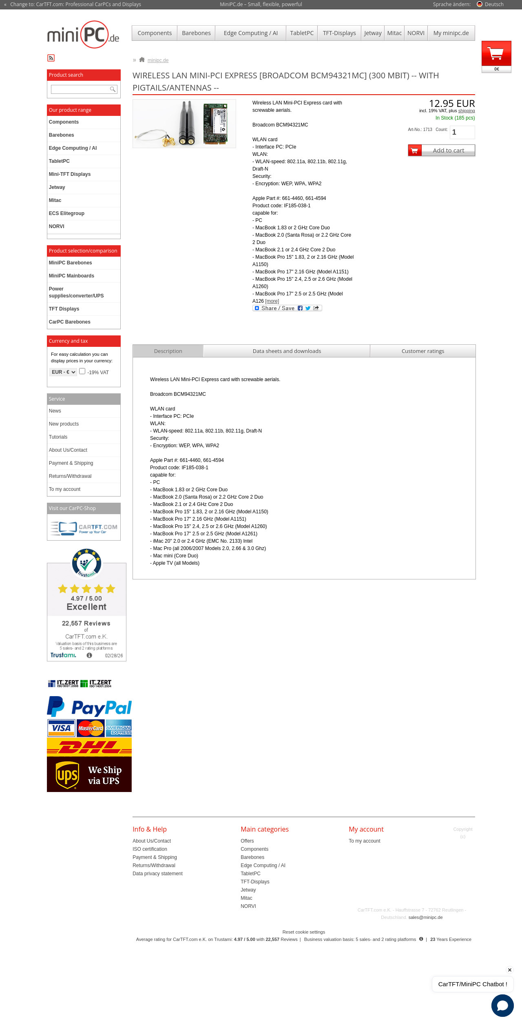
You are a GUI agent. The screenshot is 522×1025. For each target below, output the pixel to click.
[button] (502, 1005)
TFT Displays (64, 309)
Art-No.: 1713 (420, 129)
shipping (466, 110)
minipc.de (153, 58)
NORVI (416, 33)
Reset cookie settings (304, 932)
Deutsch (494, 4)
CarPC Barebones (70, 322)
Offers (247, 841)
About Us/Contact (68, 450)
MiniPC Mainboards (71, 276)
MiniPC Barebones (70, 263)
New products (64, 424)
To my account (64, 489)
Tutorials (58, 437)
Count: (441, 129)
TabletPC (302, 33)
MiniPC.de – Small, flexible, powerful (261, 4)
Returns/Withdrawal (70, 476)
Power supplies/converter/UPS (76, 292)
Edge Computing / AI (251, 33)
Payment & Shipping (71, 463)
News (55, 411)
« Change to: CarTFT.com (72, 4)
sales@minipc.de (426, 917)
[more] (272, 301)
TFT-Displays (339, 33)
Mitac (394, 33)
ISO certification (150, 849)
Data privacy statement (158, 873)
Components (155, 33)
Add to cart (448, 150)
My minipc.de (451, 33)
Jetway (372, 33)
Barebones (196, 33)
